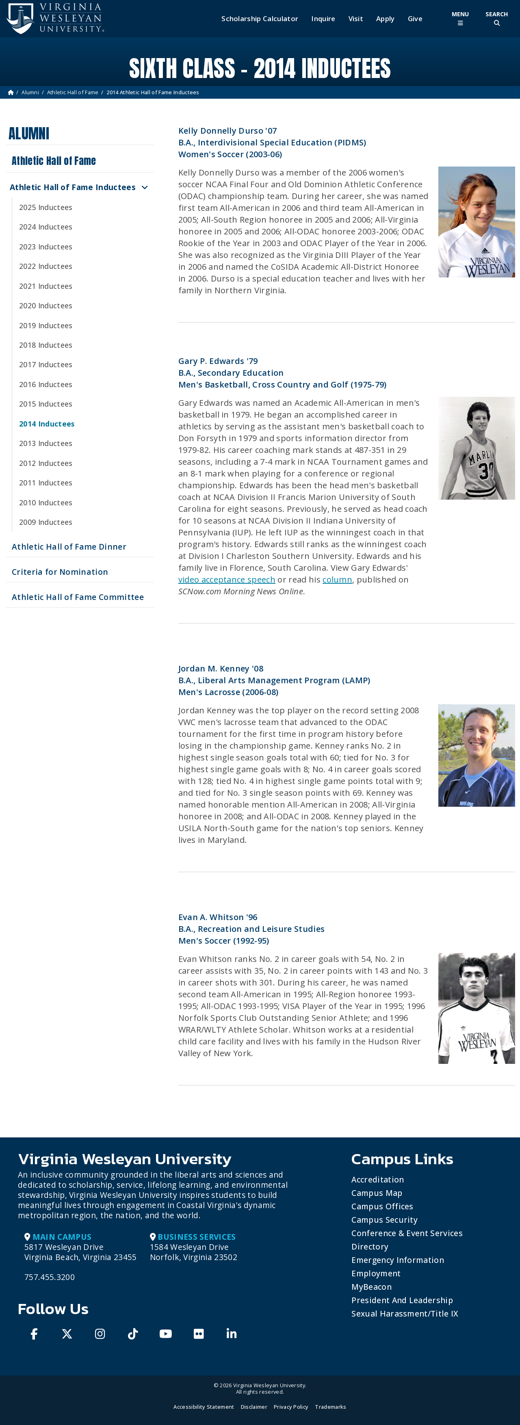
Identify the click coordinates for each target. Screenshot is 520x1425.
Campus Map (376, 1192)
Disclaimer (254, 1406)
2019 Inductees (45, 325)
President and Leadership (402, 1300)
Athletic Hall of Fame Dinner (69, 546)
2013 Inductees (45, 443)
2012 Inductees (45, 463)
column (337, 579)
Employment (376, 1273)
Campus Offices (382, 1206)
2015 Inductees (45, 404)
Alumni (30, 92)
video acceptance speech (226, 579)
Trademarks (330, 1406)
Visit (356, 18)
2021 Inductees (45, 286)
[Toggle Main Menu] (460, 18)
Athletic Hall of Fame (73, 92)
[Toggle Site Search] (497, 18)
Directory (369, 1246)
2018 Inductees (45, 345)
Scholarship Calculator (259, 18)
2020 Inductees (45, 305)
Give (415, 18)
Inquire (323, 18)
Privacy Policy (291, 1406)
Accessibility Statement (203, 1406)
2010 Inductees (45, 502)
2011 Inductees (45, 482)
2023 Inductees (45, 246)
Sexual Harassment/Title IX (404, 1313)
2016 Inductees (45, 384)
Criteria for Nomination (60, 571)
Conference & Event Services (407, 1233)
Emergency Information (397, 1259)
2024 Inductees (45, 227)
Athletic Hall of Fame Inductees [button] (73, 187)
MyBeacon (371, 1286)
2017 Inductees (45, 364)
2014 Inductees (46, 424)
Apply (385, 18)
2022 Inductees (45, 266)
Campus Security (384, 1219)
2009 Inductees (45, 522)
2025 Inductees (45, 207)
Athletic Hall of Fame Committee (78, 596)
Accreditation (377, 1179)
